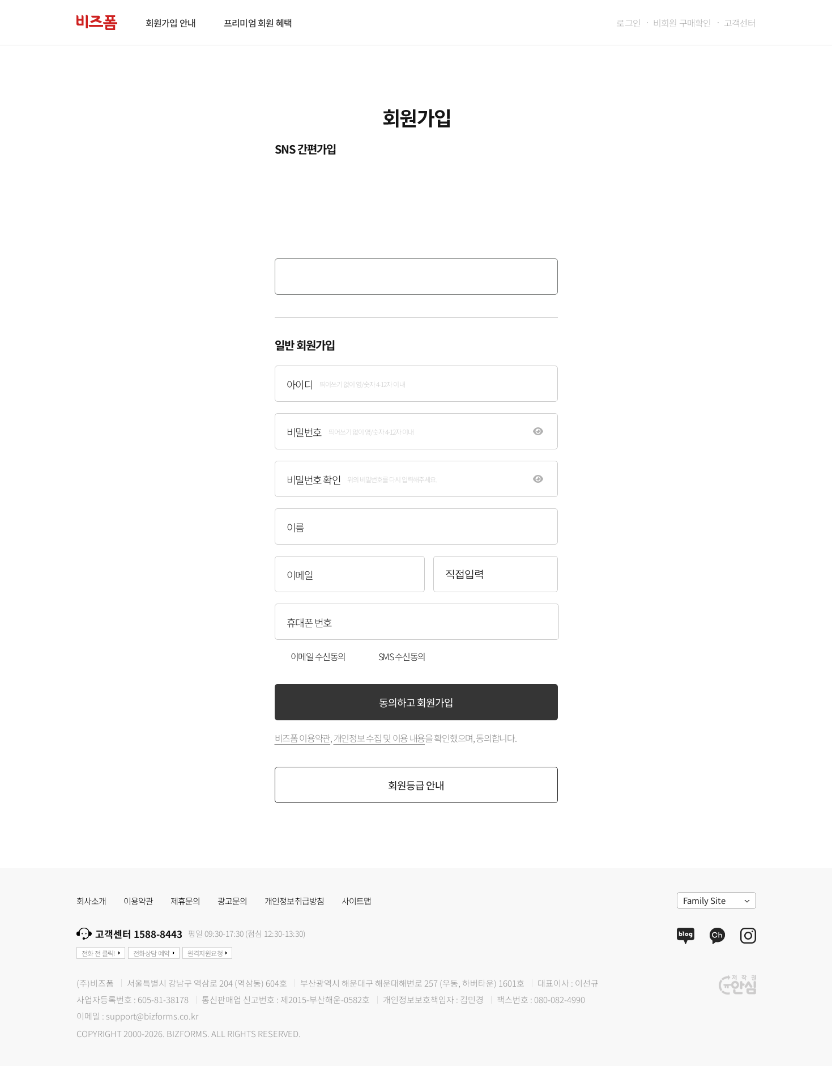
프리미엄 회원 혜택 (258, 22)
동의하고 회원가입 (416, 702)
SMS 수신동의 (401, 656)
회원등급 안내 (416, 785)
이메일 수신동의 (318, 656)
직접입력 (464, 574)
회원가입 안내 (170, 22)
